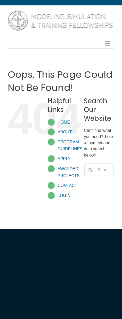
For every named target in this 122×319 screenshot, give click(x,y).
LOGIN (64, 195)
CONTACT (67, 185)
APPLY (64, 159)
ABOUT (65, 132)
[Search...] (99, 169)
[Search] (90, 169)
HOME (64, 122)
